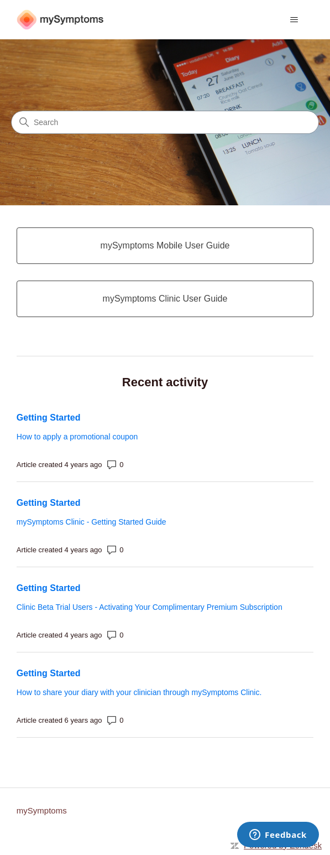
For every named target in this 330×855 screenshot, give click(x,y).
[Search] (165, 122)
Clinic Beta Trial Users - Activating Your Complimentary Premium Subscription (149, 607)
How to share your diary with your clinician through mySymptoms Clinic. (139, 692)
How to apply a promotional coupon (77, 436)
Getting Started (49, 417)
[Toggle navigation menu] (293, 20)
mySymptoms (42, 810)
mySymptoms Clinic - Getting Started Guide (91, 521)
